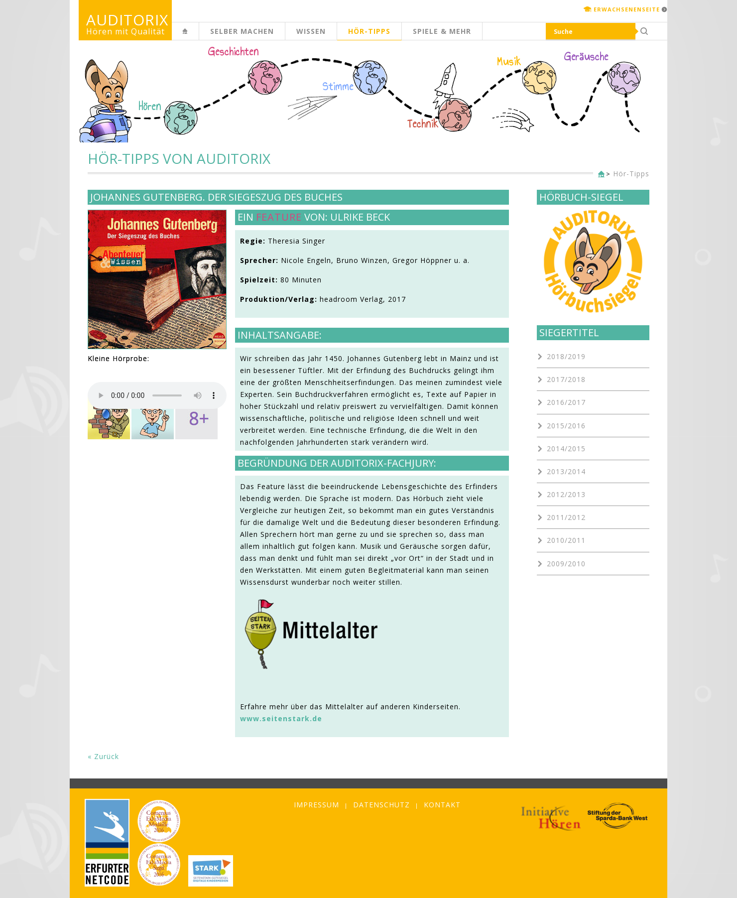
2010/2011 (566, 540)
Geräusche (586, 56)
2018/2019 (566, 356)
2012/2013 (566, 494)
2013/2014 (566, 471)
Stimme (338, 86)
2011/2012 (566, 517)
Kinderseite (198, 36)
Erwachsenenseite (627, 9)
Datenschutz (381, 804)
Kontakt (442, 804)
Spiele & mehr (442, 31)
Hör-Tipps (369, 31)
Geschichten (233, 52)
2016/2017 (566, 402)
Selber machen (242, 31)
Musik (509, 61)
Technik (423, 124)
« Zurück (103, 756)
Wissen (311, 31)
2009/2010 (566, 563)
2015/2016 (566, 425)
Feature (279, 217)
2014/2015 (566, 448)
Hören (149, 106)
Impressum (316, 804)
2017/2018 (566, 379)
